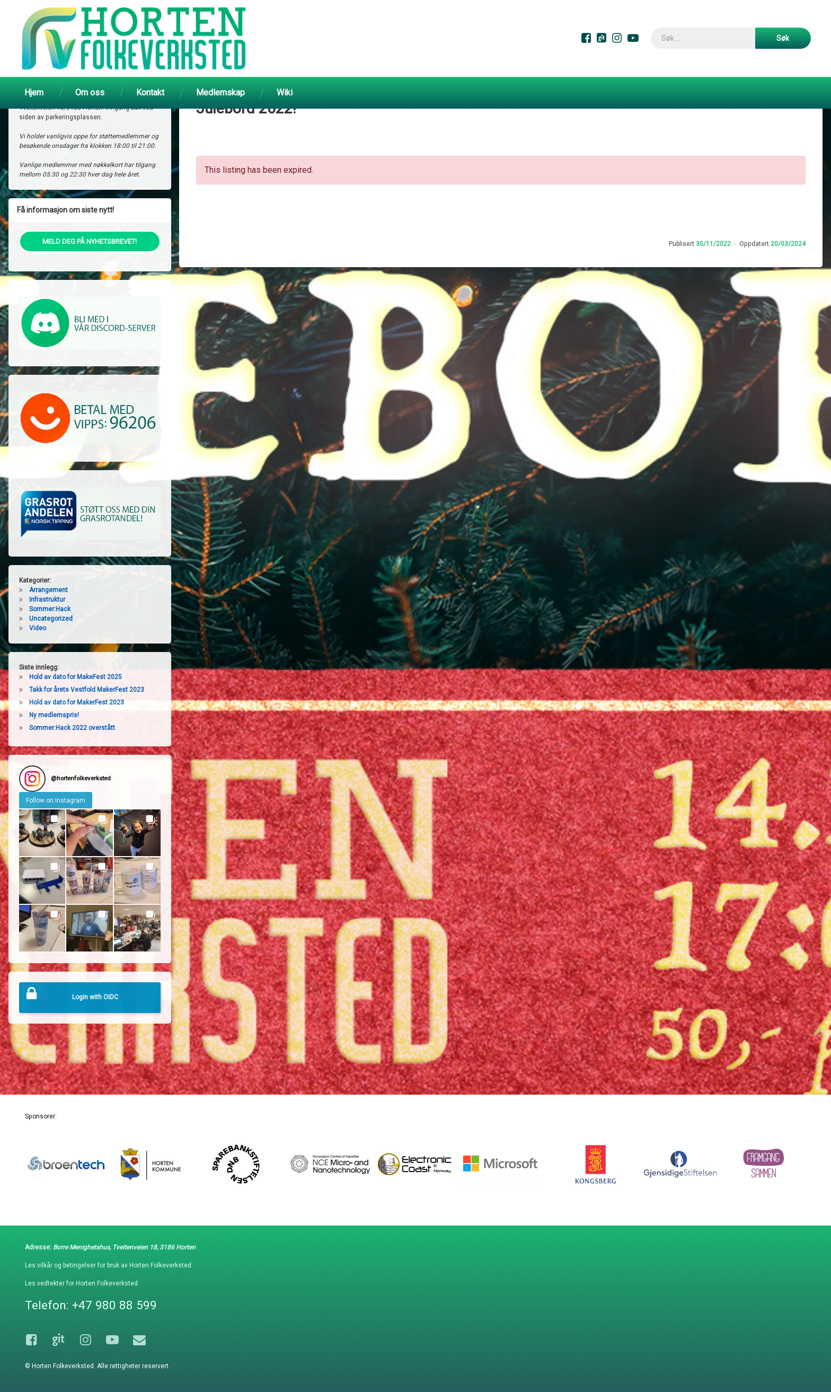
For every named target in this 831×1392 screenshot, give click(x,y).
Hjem (33, 92)
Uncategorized (51, 657)
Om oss (89, 92)
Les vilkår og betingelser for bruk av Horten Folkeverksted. (109, 1266)
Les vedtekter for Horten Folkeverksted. (82, 1284)
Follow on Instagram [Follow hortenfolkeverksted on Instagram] (55, 839)
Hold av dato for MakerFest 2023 (76, 741)
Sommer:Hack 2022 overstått (72, 766)
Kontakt (150, 92)
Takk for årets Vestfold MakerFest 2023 (86, 728)
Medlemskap (220, 92)
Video (37, 667)
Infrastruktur (47, 638)
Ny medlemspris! (54, 753)
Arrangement (48, 628)
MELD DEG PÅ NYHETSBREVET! (89, 280)
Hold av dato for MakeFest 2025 (75, 715)
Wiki (285, 92)
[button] (42, 871)
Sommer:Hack (49, 647)
